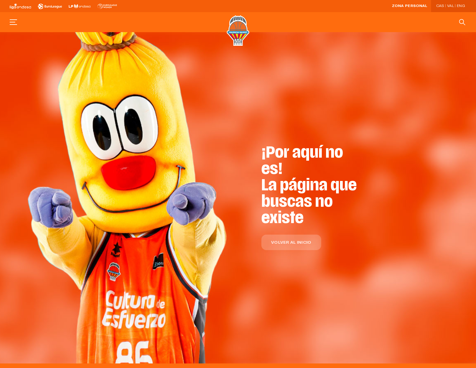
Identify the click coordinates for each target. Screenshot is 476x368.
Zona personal (409, 6)
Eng (461, 6)
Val (450, 6)
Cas (440, 6)
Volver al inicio (291, 242)
